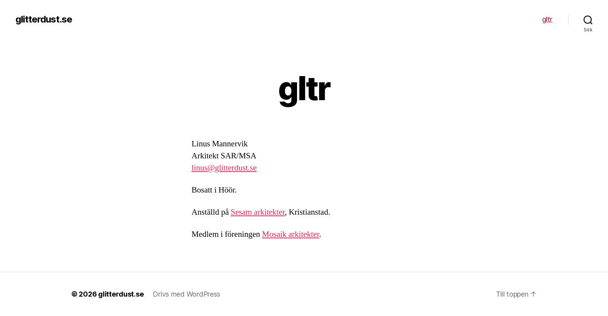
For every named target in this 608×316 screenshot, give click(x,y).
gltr (547, 19)
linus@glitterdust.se (224, 168)
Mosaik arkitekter (290, 234)
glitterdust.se (44, 19)
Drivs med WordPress (186, 294)
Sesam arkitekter (258, 212)
